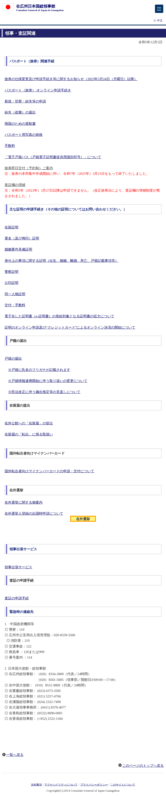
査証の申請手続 (17, 598)
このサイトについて (122, 784)
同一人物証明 (15, 294)
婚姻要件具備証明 (18, 249)
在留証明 (11, 227)
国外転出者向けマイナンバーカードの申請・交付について (49, 471)
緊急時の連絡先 (21, 612)
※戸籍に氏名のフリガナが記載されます (39, 370)
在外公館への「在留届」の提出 (29, 423)
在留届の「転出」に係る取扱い (29, 434)
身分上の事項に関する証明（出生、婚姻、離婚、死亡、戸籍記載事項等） (61, 260)
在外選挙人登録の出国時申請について (34, 513)
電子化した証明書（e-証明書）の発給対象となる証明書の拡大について (59, 316)
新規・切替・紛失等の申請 (25, 101)
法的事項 (36, 784)
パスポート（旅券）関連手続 (31, 61)
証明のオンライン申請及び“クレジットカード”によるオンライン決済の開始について (70, 327)
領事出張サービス (23, 549)
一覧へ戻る (14, 755)
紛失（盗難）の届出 (20, 112)
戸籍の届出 (13, 358)
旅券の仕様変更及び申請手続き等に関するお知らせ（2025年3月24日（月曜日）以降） (71, 79)
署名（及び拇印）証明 (22, 238)
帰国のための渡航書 (20, 123)
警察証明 (11, 272)
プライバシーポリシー (94, 784)
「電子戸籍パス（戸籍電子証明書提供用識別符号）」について (53, 157)
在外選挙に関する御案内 (24, 502)
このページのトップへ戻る (143, 765)
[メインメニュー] (159, 9)
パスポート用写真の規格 (24, 135)
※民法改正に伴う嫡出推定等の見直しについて (44, 392)
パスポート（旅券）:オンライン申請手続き (38, 90)
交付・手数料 (15, 305)
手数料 (10, 146)
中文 (160, 20)
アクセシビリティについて (60, 784)
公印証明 (11, 283)
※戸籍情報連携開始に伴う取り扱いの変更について (47, 381)
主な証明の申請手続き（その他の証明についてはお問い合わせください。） (68, 209)
